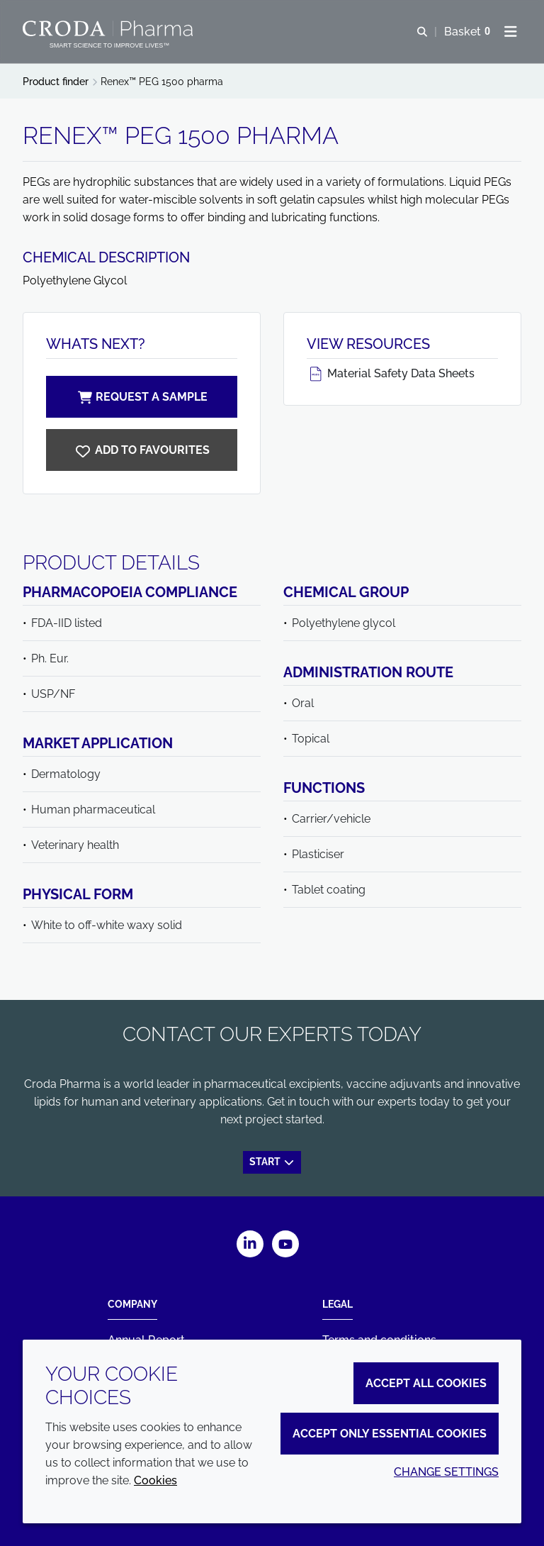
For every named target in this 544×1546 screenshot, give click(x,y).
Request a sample (142, 397)
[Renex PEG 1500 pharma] (141, 450)
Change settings (446, 1472)
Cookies (155, 1480)
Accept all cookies (426, 1383)
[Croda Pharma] (109, 28)
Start (272, 1161)
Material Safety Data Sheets (391, 373)
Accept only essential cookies (390, 1433)
